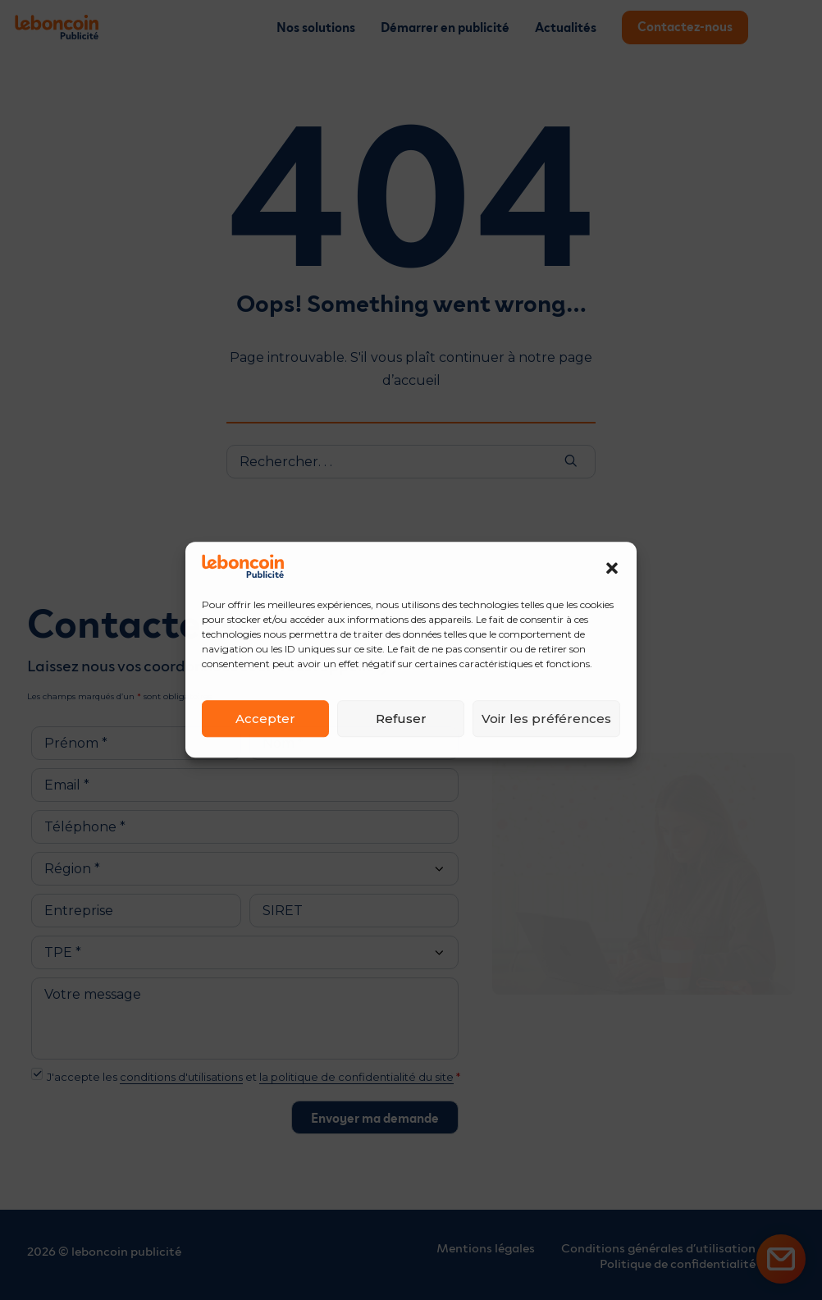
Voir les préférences (546, 718)
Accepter (265, 718)
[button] (612, 568)
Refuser (401, 718)
